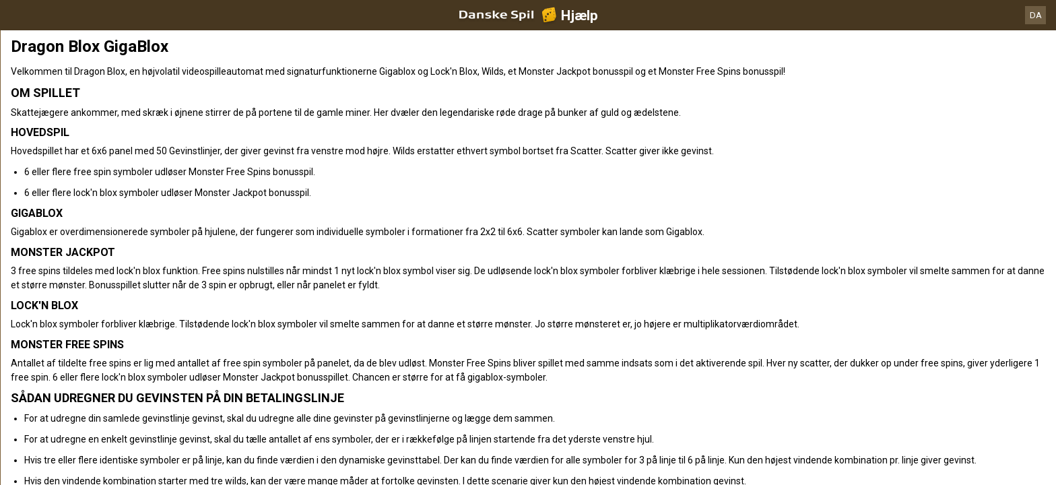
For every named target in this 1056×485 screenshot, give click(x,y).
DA (1036, 15)
